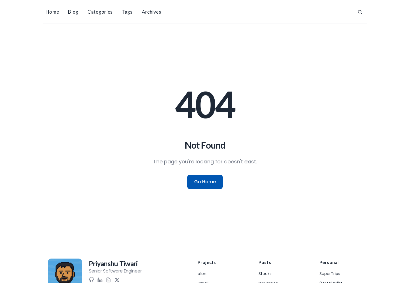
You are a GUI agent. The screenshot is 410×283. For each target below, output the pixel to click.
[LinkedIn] (99, 279)
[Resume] (108, 279)
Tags (127, 12)
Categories (99, 12)
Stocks (265, 273)
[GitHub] (91, 279)
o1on (202, 273)
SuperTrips (329, 273)
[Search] (359, 11)
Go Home (205, 181)
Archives (151, 12)
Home (52, 12)
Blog (73, 12)
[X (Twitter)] (117, 279)
